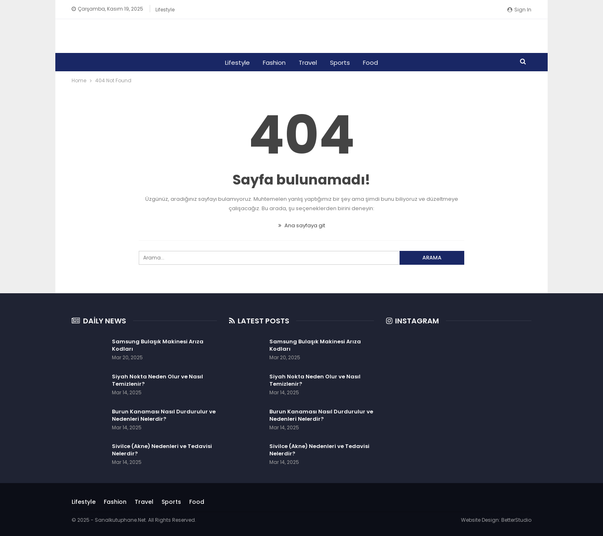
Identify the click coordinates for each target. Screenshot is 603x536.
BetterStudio (516, 519)
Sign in (519, 9)
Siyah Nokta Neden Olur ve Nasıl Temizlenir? (157, 380)
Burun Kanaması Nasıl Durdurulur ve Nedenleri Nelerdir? (164, 415)
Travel (308, 62)
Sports (341, 62)
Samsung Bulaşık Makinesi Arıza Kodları (157, 345)
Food (372, 62)
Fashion (273, 62)
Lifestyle (165, 9)
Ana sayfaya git (301, 225)
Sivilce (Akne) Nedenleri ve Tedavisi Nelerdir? (162, 449)
